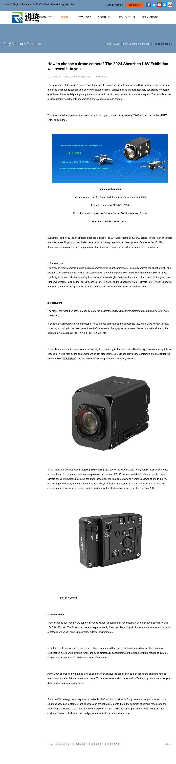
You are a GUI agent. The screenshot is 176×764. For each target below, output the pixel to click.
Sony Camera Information (22, 44)
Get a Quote (134, 4)
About (110, 4)
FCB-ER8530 (69, 358)
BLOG (117, 43)
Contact (119, 4)
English (17, 4)
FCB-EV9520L (112, 744)
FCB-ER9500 (154, 282)
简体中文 (8, 4)
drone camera (63, 744)
